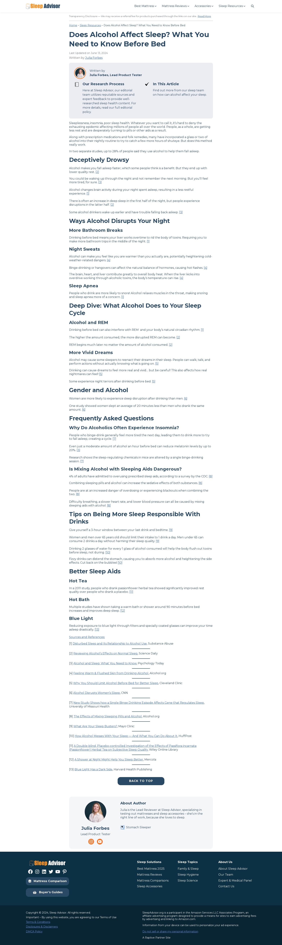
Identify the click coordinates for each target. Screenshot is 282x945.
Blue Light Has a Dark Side (93, 769)
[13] (97, 629)
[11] (131, 592)
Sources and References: (87, 637)
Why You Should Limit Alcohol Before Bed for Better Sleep (115, 683)
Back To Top (141, 781)
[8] (211, 476)
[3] (100, 182)
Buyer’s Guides (48, 892)
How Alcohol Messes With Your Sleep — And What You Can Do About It (126, 736)
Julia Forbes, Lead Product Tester (116, 75)
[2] (97, 172)
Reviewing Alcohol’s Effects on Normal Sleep (105, 653)
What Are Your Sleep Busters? (95, 726)
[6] (185, 398)
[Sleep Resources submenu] (232, 6)
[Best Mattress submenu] (145, 6)
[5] (157, 363)
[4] (108, 260)
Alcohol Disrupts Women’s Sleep (96, 693)
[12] (122, 610)
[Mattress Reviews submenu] (175, 6)
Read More (204, 16)
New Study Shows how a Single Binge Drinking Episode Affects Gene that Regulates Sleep (138, 702)
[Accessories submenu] (204, 6)
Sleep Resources (90, 25)
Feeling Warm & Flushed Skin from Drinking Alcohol (110, 673)
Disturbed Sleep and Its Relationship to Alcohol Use (110, 643)
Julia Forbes (94, 58)
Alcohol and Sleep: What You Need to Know (105, 663)
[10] (107, 552)
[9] (171, 530)
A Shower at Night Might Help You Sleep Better (108, 759)
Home (73, 25)
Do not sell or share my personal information (170, 931)
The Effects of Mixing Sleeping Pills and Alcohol (108, 716)
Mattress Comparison (47, 881)
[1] (88, 193)
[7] (114, 438)
